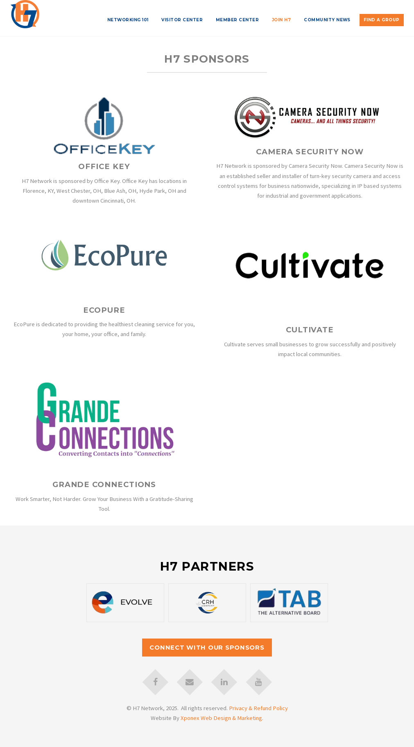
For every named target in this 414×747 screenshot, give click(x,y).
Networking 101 (128, 19)
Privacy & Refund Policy (258, 708)
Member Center (237, 19)
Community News (327, 19)
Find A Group (382, 19)
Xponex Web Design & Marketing (221, 718)
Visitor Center (182, 19)
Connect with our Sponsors (206, 647)
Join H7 (281, 19)
